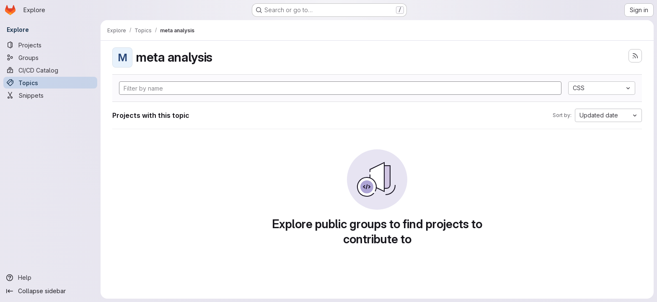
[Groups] (50, 57)
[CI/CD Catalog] (50, 70)
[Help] (50, 278)
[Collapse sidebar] (50, 291)
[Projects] (50, 45)
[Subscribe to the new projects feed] (635, 55)
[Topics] (50, 83)
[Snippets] (50, 95)
